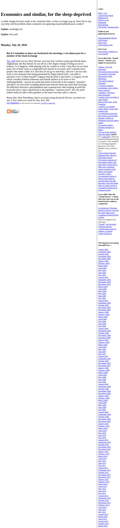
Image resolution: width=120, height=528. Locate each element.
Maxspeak (102, 22)
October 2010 (103, 444)
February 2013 (104, 505)
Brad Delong (103, 25)
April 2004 (102, 289)
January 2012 (103, 479)
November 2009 (104, 419)
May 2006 (102, 321)
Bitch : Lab (102, 13)
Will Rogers (103, 40)
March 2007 (103, 345)
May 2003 (102, 270)
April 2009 (102, 403)
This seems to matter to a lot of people (108, 52)
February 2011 (104, 454)
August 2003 (103, 277)
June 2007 (102, 352)
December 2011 (104, 477)
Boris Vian (102, 43)
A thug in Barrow (105, 233)
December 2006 (104, 338)
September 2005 (104, 303)
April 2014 (102, 519)
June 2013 (102, 510)
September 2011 (104, 470)
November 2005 (104, 307)
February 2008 (104, 370)
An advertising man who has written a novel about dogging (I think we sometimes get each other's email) (108, 118)
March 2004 (103, 286)
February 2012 (104, 482)
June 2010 (102, 435)
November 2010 (104, 447)
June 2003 (102, 273)
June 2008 (102, 379)
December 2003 (104, 284)
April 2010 (102, 431)
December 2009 (104, 421)
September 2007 (104, 359)
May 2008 (102, 377)
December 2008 (104, 393)
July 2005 (102, 298)
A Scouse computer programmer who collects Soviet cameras (108, 88)
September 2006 (104, 331)
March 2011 (103, 456)
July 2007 (102, 354)
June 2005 (102, 296)
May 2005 (102, 293)
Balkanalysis (103, 18)
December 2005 (104, 310)
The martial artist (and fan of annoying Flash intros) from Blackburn (108, 75)
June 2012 (102, 491)
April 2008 (102, 375)
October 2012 (103, 500)
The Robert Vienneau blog (108, 27)
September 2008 (104, 386)
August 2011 (103, 468)
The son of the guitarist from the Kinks (107, 133)
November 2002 (104, 256)
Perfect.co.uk (103, 20)
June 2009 (102, 407)
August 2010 (103, 440)
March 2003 (103, 266)
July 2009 (102, 410)
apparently (106, 137)
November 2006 (104, 335)
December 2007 (104, 365)
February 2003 (104, 263)
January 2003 (103, 261)
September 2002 (104, 252)
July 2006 (102, 326)
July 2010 (102, 438)
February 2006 (104, 314)
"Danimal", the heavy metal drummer (106, 93)
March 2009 (103, 400)
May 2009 (102, 405)
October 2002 (103, 254)
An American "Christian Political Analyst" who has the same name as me (108, 210)
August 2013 (103, 514)
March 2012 (103, 484)
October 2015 (103, 523)
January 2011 (103, 451)
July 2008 (102, 382)
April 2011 (102, 458)
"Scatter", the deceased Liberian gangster (107, 225)
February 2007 (104, 342)
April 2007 (102, 347)
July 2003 (102, 275)
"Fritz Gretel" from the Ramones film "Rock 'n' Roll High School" (107, 155)
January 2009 (103, 396)
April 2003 (102, 268)
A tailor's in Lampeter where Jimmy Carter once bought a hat (108, 108)
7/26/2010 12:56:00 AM (48, 103)
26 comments (13, 103)
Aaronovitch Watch (105, 15)
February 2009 (104, 398)
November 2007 (104, 363)
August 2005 (103, 300)
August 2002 (103, 249)
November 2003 (104, 282)
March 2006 (103, 317)
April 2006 (102, 319)
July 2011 (102, 465)
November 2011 (104, 475)
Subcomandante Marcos (107, 38)
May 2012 (102, 489)
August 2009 (103, 412)
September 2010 (104, 442)
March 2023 (103, 526)
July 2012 (102, 493)
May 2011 (102, 461)
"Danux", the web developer (105, 68)
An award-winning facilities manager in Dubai (106, 127)
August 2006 (103, 328)
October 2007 (103, 361)
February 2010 (104, 426)
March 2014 (103, 517)
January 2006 (103, 312)
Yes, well (11, 61)
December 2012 (104, 503)
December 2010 (104, 449)
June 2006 (102, 324)
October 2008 (103, 389)
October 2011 (103, 472)
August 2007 (103, 356)
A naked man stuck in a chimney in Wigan (107, 230)
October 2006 (103, 333)
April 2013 (102, 507)
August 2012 (103, 496)
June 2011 (102, 463)
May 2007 (102, 349)
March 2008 (103, 372)
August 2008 (103, 384)
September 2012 (104, 498)
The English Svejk (105, 45)
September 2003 (104, 280)
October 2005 (103, 305)
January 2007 (103, 340)
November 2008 (104, 391)
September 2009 (104, 414)
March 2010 (103, 428)
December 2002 (104, 259)
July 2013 (102, 512)
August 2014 (103, 521)
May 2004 (102, 291)
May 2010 (102, 433)
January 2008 (103, 368)
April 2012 (102, 486)
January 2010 (103, 424)
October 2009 (103, 417)
